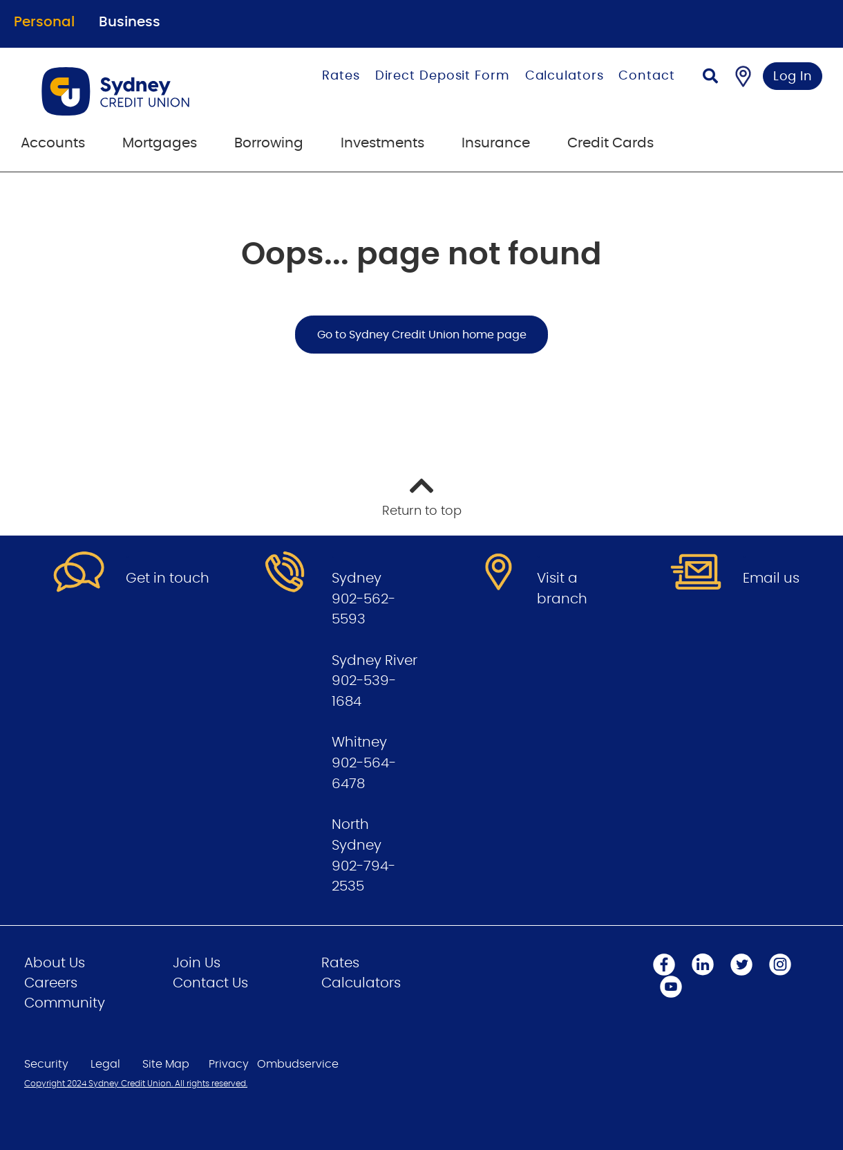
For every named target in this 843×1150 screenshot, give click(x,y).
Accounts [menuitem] (53, 143)
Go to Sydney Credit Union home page (422, 334)
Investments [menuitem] (382, 143)
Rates (341, 76)
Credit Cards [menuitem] (610, 143)
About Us (54, 963)
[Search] (710, 78)
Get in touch (167, 578)
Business (129, 22)
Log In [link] (793, 77)
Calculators (564, 76)
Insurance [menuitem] (496, 143)
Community (64, 1003)
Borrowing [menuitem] (268, 143)
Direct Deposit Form (442, 76)
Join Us (196, 963)
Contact (646, 76)
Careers (50, 983)
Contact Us (210, 983)
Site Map (165, 1064)
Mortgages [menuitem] (159, 143)
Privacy (229, 1064)
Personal (44, 22)
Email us (771, 578)
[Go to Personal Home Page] (141, 91)
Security (46, 1064)
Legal (105, 1064)
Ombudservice (298, 1064)
